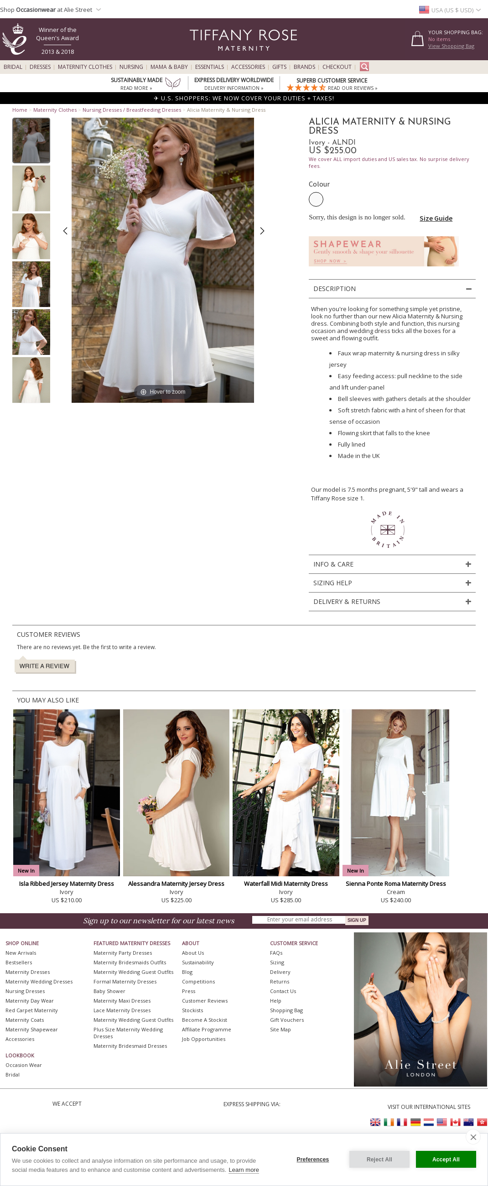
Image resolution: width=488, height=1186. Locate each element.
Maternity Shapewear (31, 1029)
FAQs (276, 952)
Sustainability (198, 962)
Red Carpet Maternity (31, 1010)
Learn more (243, 1169)
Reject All (379, 1159)
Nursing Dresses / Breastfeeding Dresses (132, 109)
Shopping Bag (286, 1010)
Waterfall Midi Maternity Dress (286, 883)
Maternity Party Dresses (122, 952)
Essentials (209, 67)
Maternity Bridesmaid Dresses (130, 1045)
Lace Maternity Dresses (122, 1010)
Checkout (337, 67)
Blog (187, 971)
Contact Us (283, 991)
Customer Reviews (205, 1000)
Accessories (248, 67)
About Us (193, 952)
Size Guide (436, 218)
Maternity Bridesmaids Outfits (129, 962)
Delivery (280, 971)
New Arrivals (20, 952)
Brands (304, 67)
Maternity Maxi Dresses (122, 1000)
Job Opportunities (203, 1038)
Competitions (198, 981)
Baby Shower (109, 991)
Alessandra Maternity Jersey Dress (176, 883)
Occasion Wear (23, 1064)
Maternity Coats (24, 1019)
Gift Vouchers (287, 1019)
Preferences (313, 1159)
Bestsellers (18, 962)
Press (188, 991)
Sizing (277, 962)
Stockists (192, 1010)
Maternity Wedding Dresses (39, 981)
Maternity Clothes (85, 67)
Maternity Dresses (27, 971)
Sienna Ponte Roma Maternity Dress (396, 883)
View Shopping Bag (451, 45)
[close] (473, 1136)
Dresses (40, 67)
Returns (279, 981)
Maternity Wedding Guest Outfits (133, 971)
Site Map (280, 1029)
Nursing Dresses (25, 991)
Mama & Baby (169, 67)
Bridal (13, 67)
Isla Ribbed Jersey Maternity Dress (66, 883)
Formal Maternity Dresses (124, 981)
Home (19, 109)
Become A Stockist (204, 1019)
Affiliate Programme (206, 1029)
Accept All (446, 1159)
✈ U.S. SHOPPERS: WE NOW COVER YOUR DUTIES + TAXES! (244, 98)
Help (275, 1000)
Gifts (279, 67)
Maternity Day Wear (29, 1000)
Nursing (131, 67)
